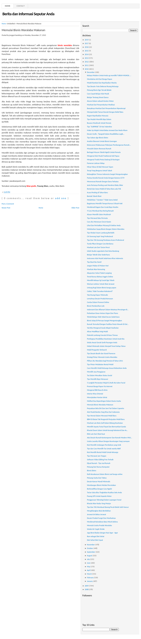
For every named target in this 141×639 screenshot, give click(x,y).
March (89, 574)
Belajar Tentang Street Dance (97, 97)
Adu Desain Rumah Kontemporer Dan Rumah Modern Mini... (109, 438)
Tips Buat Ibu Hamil (94, 262)
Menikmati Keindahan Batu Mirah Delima (102, 522)
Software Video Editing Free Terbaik (100, 460)
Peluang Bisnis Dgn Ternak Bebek (99, 90)
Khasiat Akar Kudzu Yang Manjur (99, 503)
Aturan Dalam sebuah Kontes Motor (100, 101)
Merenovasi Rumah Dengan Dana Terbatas (103, 181)
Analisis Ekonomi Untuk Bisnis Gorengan (102, 141)
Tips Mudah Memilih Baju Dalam (99, 119)
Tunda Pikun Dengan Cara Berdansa (100, 244)
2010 (86, 69)
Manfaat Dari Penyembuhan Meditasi (101, 105)
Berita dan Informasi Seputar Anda (28, 13)
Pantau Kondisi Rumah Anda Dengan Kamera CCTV (105, 178)
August (89, 556)
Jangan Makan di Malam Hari (98, 266)
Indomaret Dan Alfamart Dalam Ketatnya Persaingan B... (108, 310)
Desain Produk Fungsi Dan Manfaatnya (101, 518)
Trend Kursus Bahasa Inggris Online (100, 277)
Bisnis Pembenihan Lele (95, 306)
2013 (86, 58)
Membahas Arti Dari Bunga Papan (99, 79)
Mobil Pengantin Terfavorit (97, 350)
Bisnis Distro (91, 470)
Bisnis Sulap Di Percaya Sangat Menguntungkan (104, 321)
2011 (86, 65)
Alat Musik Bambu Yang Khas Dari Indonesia (103, 412)
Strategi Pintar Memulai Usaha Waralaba (102, 357)
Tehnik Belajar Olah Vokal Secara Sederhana (103, 317)
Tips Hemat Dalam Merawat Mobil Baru (101, 416)
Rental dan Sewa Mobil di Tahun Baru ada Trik (104, 189)
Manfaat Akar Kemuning (96, 269)
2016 (86, 47)
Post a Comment (8, 204)
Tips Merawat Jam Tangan (96, 456)
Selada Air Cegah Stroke (96, 529)
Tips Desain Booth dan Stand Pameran (101, 353)
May (88, 567)
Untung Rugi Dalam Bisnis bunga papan (101, 288)
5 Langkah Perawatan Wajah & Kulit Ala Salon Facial (106, 383)
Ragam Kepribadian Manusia (97, 116)
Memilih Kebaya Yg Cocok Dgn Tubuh (100, 280)
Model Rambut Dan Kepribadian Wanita (102, 83)
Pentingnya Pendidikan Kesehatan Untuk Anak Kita (105, 339)
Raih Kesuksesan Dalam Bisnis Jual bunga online (104, 474)
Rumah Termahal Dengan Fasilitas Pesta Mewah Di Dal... (108, 324)
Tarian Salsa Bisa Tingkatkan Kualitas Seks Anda (104, 492)
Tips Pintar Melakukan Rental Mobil (100, 364)
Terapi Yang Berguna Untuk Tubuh (99, 171)
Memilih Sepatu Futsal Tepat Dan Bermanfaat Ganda (106, 427)
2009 (86, 586)
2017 (86, 43)
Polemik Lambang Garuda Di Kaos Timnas (102, 335)
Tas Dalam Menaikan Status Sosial (99, 375)
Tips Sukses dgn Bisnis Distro (97, 138)
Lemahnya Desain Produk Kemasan (100, 299)
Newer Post (6, 208)
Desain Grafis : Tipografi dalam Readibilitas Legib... (105, 134)
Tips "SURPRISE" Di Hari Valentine (99, 127)
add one (61, 198)
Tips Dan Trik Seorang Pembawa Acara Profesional (105, 240)
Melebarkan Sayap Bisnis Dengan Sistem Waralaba (105, 229)
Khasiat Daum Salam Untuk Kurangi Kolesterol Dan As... (107, 430)
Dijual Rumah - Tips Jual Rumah (98, 463)
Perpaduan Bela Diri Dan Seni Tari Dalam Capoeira (105, 408)
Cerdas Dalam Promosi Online (98, 302)
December (91, 72)
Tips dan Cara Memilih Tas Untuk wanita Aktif (104, 449)
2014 (86, 54)
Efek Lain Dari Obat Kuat (96, 434)
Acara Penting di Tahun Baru (97, 192)
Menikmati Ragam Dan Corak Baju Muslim (102, 207)
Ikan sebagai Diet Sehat (95, 536)
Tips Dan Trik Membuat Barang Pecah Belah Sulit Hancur (108, 507)
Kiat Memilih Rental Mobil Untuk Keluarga (102, 452)
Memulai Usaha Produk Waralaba (99, 525)
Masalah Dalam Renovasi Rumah (99, 149)
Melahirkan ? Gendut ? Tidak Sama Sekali (102, 200)
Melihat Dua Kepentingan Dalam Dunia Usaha (104, 401)
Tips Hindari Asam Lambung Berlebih (100, 233)
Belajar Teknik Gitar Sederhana (98, 255)
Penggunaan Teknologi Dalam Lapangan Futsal (104, 500)
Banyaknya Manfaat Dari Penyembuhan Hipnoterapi (106, 108)
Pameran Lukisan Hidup (95, 163)
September (91, 552)
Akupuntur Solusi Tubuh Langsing (99, 273)
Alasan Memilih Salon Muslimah (99, 214)
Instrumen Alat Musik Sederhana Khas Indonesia (105, 258)
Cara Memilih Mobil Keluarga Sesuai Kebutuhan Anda (106, 368)
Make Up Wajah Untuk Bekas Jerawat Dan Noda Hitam (107, 130)
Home (7, 6)
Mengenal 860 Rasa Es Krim (97, 390)
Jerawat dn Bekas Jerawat (96, 514)
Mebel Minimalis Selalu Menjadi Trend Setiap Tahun (106, 346)
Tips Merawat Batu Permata (97, 218)
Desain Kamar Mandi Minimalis (98, 481)
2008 (86, 589)
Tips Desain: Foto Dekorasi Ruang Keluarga (102, 86)
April (89, 570)
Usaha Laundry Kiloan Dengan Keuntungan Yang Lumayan (108, 441)
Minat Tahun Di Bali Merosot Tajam (100, 167)
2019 (86, 40)
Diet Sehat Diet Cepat (95, 540)
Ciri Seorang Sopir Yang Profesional (100, 236)
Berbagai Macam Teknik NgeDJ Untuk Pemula (104, 152)
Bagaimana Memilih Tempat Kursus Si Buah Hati (104, 203)
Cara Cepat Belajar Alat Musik (98, 94)
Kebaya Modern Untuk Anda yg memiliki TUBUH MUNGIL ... (109, 75)
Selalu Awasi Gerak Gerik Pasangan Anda (102, 342)
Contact (21, 6)
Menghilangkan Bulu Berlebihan (99, 511)
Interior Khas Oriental (95, 394)
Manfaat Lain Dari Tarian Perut (98, 247)
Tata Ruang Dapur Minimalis (97, 295)
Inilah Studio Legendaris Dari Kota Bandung (103, 251)
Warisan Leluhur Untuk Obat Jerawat (100, 284)
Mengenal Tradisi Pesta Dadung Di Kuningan (103, 160)
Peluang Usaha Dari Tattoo (97, 478)
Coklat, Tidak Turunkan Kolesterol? (100, 291)
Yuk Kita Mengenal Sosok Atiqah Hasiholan (103, 328)
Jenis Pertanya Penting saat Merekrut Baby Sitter (105, 185)
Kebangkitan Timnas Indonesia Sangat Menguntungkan (107, 174)
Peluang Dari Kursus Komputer (98, 467)
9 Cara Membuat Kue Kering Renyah (100, 211)
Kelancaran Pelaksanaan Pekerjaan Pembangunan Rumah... (109, 145)
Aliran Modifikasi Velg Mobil (97, 331)
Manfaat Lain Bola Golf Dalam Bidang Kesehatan (105, 423)
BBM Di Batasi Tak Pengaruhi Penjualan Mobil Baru (106, 419)
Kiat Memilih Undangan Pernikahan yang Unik (104, 445)
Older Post (75, 208)
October (90, 548)
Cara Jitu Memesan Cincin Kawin (99, 222)
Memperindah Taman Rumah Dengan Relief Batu (105, 112)
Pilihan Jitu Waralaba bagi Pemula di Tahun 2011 (105, 361)
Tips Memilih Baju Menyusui (97, 379)
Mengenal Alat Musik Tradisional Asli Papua (103, 156)
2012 (86, 62)
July (88, 559)
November (91, 545)
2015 (86, 51)
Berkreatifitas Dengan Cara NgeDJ (99, 489)
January (90, 581)
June (88, 563)
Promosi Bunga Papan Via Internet (99, 386)
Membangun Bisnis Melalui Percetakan (101, 485)
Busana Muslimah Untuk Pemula (99, 123)
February (90, 578)
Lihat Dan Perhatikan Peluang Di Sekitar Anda (104, 225)
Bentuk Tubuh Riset (94, 196)
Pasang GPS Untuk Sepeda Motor (99, 496)
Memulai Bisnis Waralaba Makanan (23, 30)
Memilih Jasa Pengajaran (96, 372)
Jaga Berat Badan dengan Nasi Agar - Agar (102, 533)
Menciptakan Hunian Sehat (97, 397)
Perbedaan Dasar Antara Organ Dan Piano (102, 313)
